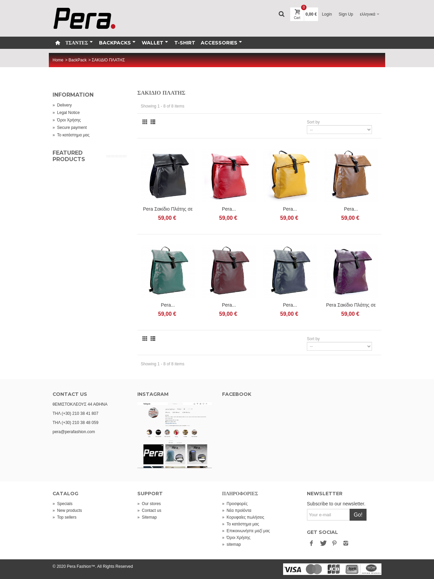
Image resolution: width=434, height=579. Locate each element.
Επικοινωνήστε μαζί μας (246, 530)
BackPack (77, 60)
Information (73, 95)
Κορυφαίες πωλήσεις (243, 517)
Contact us (149, 510)
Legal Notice (66, 112)
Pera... (229, 209)
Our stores (149, 503)
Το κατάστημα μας (71, 135)
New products (67, 510)
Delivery (62, 105)
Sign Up (346, 14)
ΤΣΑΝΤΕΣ (79, 43)
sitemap (231, 544)
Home (58, 60)
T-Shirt (184, 43)
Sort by (313, 122)
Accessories (221, 43)
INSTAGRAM (153, 394)
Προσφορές (235, 503)
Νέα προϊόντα (236, 510)
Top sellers (64, 517)
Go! (358, 515)
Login (327, 14)
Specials (63, 503)
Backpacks (117, 43)
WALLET (155, 43)
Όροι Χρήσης (67, 120)
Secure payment (70, 127)
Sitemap (147, 517)
